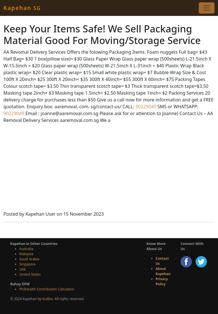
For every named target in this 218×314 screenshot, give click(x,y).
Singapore (27, 264)
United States (30, 274)
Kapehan (22, 8)
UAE (22, 269)
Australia (26, 248)
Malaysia (26, 253)
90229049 (145, 106)
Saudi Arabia (29, 259)
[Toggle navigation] (207, 8)
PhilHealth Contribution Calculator (46, 289)
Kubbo (47, 298)
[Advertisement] (109, 168)
